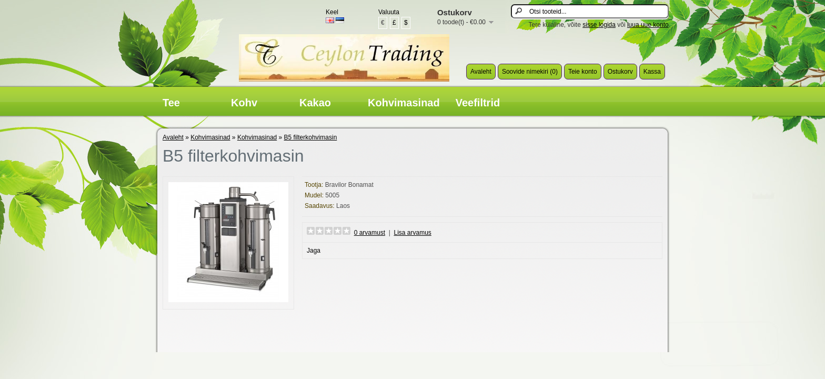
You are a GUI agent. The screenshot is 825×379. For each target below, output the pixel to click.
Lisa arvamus (412, 232)
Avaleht (480, 71)
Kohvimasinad (404, 102)
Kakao (315, 102)
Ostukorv (620, 71)
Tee (171, 102)
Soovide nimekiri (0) (530, 71)
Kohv (244, 102)
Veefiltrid (478, 102)
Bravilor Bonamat (349, 184)
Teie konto (582, 71)
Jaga (313, 250)
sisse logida (599, 24)
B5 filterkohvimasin (310, 137)
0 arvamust (369, 232)
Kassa (652, 71)
